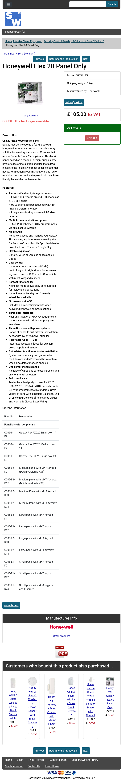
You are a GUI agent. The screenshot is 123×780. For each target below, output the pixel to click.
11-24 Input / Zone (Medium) (87, 41)
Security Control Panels (57, 41)
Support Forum (58, 759)
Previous (40, 58)
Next (85, 58)
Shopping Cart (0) (15, 31)
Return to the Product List (63, 58)
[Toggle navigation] (8, 4)
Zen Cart (90, 778)
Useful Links (52, 766)
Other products (61, 636)
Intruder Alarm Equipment (27, 41)
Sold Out (92, 138)
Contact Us (34, 766)
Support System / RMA (85, 759)
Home (8, 41)
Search (112, 4)
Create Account (14, 766)
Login (20, 759)
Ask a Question (73, 102)
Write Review (11, 605)
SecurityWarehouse (59, 778)
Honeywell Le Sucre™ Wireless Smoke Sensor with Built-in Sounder (32, 707)
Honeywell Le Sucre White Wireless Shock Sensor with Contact (90, 700)
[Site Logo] (61, 19)
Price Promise (36, 759)
